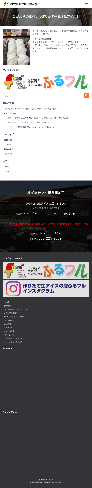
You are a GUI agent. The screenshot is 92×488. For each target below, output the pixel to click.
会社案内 (7, 324)
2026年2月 (8, 140)
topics (6, 167)
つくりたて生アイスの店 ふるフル (17, 309)
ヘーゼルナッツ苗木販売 (13, 342)
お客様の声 (8, 327)
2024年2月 (8, 154)
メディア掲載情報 (10, 313)
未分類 (6, 171)
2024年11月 (8, 149)
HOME (6, 302)
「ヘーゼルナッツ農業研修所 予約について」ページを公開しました (29, 127)
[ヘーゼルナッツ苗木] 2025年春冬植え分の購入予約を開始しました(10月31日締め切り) (37, 118)
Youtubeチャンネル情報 (14, 317)
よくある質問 (9, 331)
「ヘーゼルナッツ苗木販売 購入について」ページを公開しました (28, 122)
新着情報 (7, 306)
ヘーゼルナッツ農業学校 (13, 338)
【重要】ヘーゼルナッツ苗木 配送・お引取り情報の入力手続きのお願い (31, 109)
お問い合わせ (9, 335)
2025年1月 (8, 144)
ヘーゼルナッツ (10, 320)
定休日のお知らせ (10, 113)
